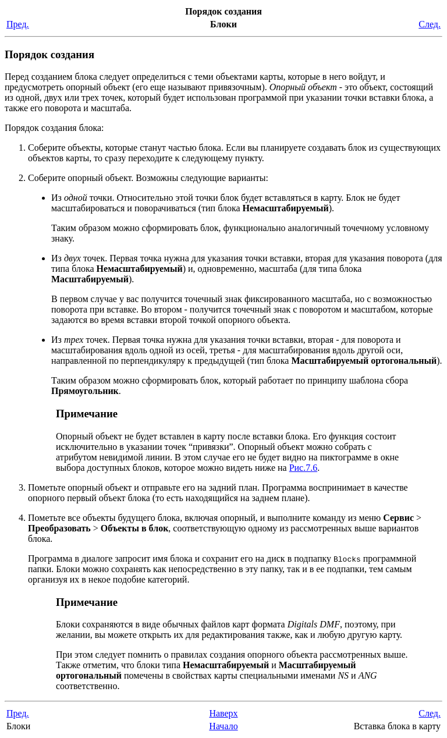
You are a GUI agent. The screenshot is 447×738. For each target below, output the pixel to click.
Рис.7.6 (303, 468)
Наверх (223, 713)
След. (429, 24)
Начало (223, 726)
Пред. (17, 24)
